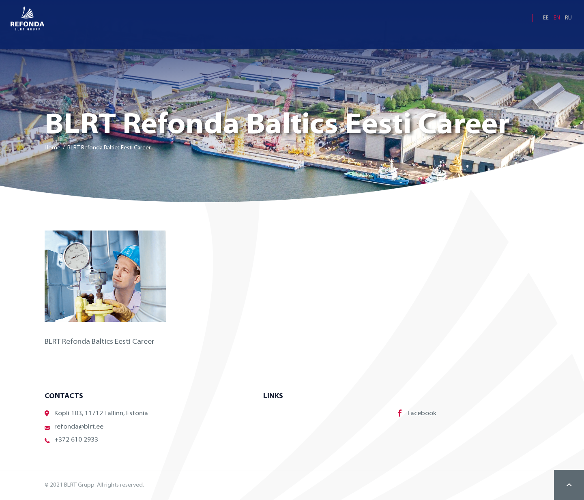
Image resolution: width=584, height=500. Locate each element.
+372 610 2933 (71, 440)
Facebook (417, 413)
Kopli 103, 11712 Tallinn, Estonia (96, 414)
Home (52, 148)
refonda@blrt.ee (74, 427)
